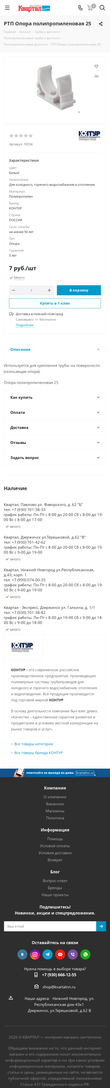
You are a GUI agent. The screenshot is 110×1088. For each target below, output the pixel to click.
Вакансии (55, 803)
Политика (55, 817)
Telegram (48, 954)
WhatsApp (85, 954)
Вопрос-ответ (55, 880)
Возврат (55, 859)
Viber (73, 954)
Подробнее (24, 325)
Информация (55, 830)
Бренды (55, 887)
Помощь (55, 838)
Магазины (55, 810)
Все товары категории (33, 743)
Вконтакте (22, 954)
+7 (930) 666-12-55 (59, 975)
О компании (55, 796)
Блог (55, 872)
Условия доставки (55, 852)
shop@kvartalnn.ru (59, 986)
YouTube (60, 954)
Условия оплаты (55, 845)
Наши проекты (55, 894)
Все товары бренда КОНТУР (38, 752)
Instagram (35, 954)
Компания (55, 788)
